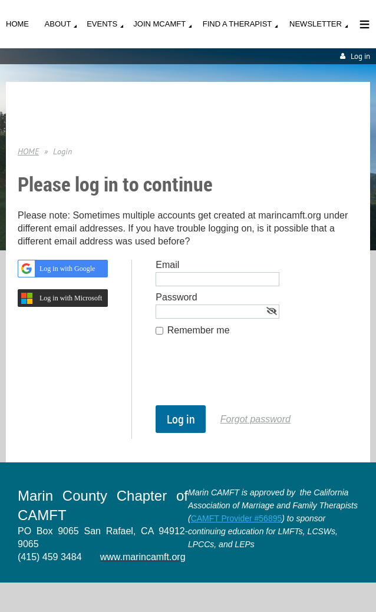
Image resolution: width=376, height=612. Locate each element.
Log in (360, 56)
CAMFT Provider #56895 (236, 518)
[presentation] (245, 376)
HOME (28, 151)
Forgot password (255, 419)
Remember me (198, 330)
